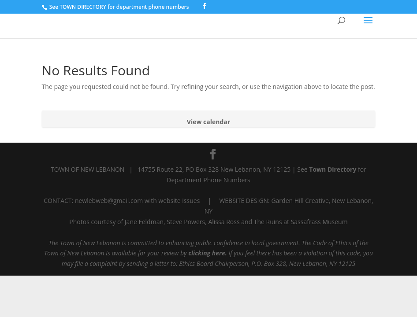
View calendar (208, 122)
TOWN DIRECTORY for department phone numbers (124, 7)
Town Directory (333, 169)
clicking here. (207, 253)
